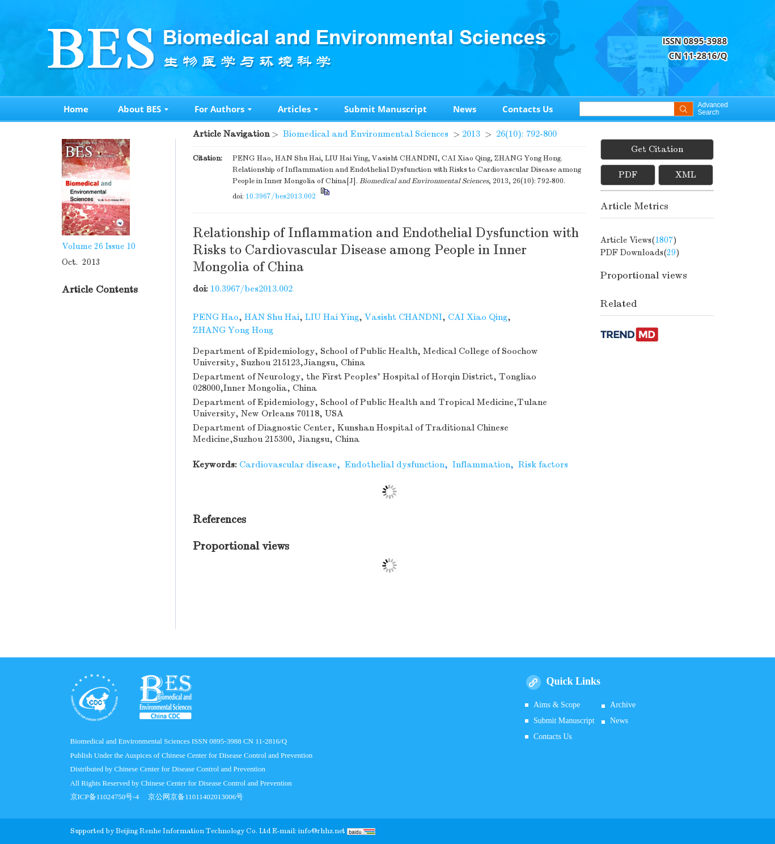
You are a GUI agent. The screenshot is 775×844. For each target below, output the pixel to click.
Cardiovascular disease (288, 464)
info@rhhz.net (321, 830)
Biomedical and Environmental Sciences (365, 134)
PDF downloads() (640, 252)
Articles (298, 109)
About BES (143, 109)
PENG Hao (216, 317)
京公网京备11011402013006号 (195, 796)
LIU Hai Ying (332, 317)
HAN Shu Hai (271, 317)
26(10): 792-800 (526, 134)
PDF (628, 175)
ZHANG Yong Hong (233, 330)
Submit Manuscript (385, 109)
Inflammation (481, 464)
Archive (623, 704)
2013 (471, 134)
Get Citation (657, 149)
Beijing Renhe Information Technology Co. (187, 830)
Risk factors (543, 464)
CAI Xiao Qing (477, 317)
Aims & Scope (556, 704)
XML (685, 175)
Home (75, 109)
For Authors (223, 109)
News (464, 109)
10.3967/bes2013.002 (280, 196)
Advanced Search (713, 109)
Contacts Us (527, 109)
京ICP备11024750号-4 (109, 796)
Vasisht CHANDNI (403, 317)
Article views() (638, 240)
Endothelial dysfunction (394, 464)
